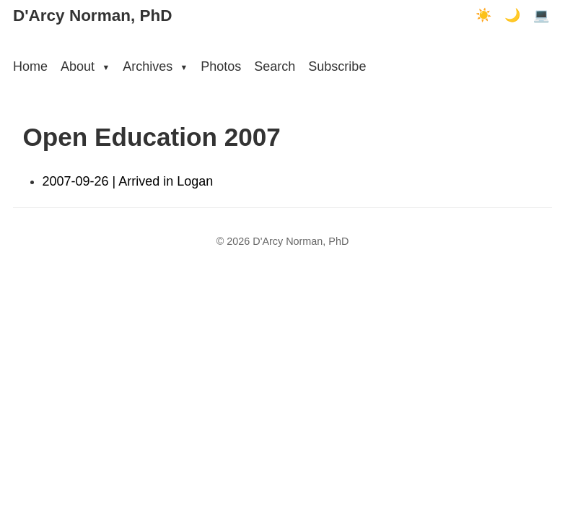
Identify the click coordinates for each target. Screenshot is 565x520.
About (85, 66)
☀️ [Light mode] (483, 15)
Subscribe (337, 66)
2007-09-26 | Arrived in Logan (128, 181)
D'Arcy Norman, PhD (92, 15)
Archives (155, 66)
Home (30, 66)
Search (274, 66)
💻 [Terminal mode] (541, 15)
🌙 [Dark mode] (512, 15)
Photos (221, 66)
